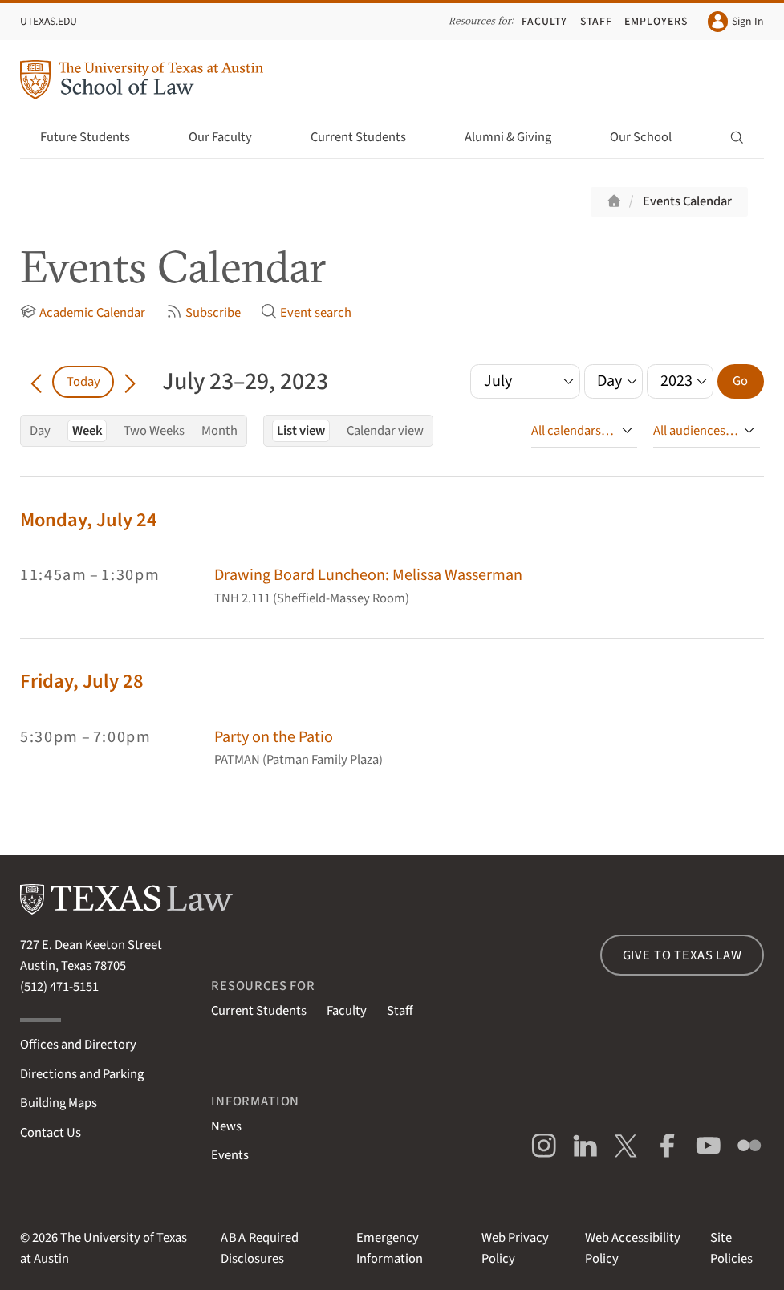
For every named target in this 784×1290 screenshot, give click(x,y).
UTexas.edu (48, 22)
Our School (650, 137)
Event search (306, 313)
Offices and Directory (78, 1044)
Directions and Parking (82, 1074)
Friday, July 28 (82, 681)
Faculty (544, 22)
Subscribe (203, 313)
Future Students (94, 137)
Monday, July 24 (88, 520)
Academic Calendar (82, 313)
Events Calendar (687, 201)
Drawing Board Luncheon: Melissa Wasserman (368, 574)
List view (301, 430)
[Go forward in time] (130, 382)
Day (40, 430)
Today (83, 381)
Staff (596, 22)
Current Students (367, 137)
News (226, 1126)
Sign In (736, 21)
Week (87, 430)
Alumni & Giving (517, 137)
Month (219, 430)
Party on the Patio (273, 736)
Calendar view (385, 430)
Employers (656, 22)
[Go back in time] (36, 382)
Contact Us (50, 1132)
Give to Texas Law (682, 955)
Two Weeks (154, 430)
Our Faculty (229, 137)
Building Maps (58, 1103)
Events (230, 1155)
